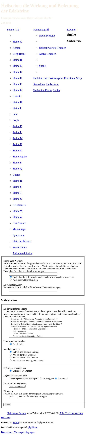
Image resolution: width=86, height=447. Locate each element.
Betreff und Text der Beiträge (25, 352)
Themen (27, 371)
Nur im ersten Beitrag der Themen (27, 360)
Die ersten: (8, 391)
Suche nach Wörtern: (13, 261)
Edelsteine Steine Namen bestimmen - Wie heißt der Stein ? (41, 324)
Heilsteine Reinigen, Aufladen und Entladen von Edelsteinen (41, 321)
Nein (19, 344)
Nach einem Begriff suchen (24, 280)
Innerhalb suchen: (11, 349)
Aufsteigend (47, 378)
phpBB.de (32, 427)
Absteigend (61, 378)
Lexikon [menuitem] (71, 29)
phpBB (16, 422)
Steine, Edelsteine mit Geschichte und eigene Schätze (41, 326)
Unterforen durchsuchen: (14, 341)
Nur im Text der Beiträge (23, 355)
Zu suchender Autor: (12, 285)
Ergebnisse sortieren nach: (15, 375)
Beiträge (15, 371)
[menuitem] (17, 41)
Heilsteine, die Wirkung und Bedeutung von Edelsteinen (41, 319)
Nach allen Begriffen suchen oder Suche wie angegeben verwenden (42, 277)
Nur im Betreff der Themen (24, 357)
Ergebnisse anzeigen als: (14, 368)
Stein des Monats (41, 331)
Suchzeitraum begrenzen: (15, 383)
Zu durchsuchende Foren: (15, 309)
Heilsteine (5, 417)
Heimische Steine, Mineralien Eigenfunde (41, 329)
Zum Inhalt (6, 23)
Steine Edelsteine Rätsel (41, 334)
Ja (12, 344)
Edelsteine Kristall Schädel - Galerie (41, 336)
